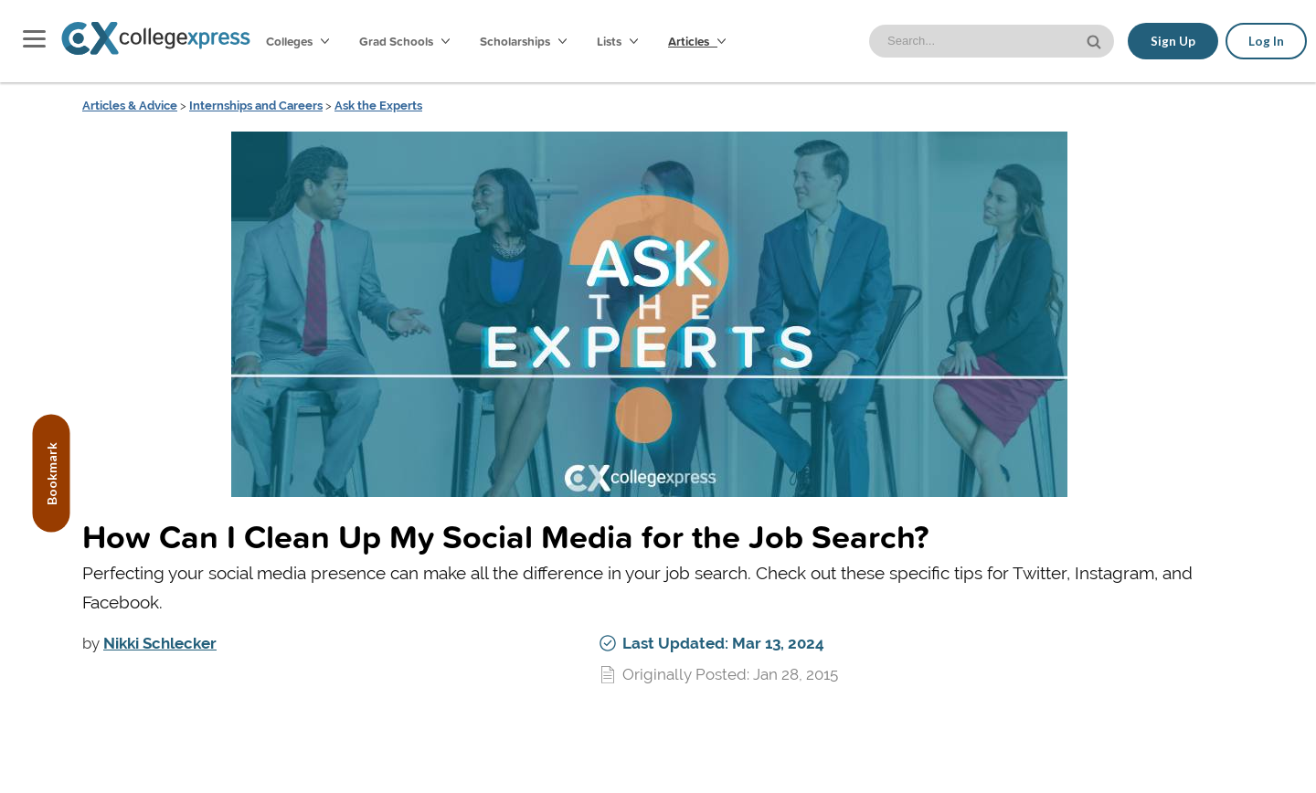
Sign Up (1173, 41)
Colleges (297, 41)
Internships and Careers (256, 105)
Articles (697, 41)
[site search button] (1096, 39)
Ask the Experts (378, 105)
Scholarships (523, 41)
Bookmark (51, 473)
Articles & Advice (129, 105)
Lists (617, 41)
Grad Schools (404, 41)
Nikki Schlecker (160, 643)
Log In (1266, 41)
